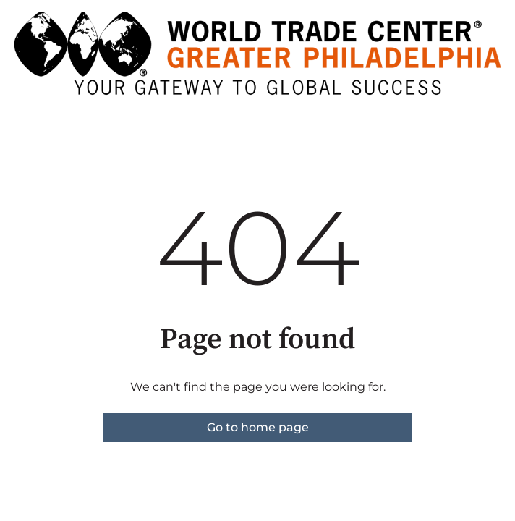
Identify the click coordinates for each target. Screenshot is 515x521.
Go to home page (258, 427)
